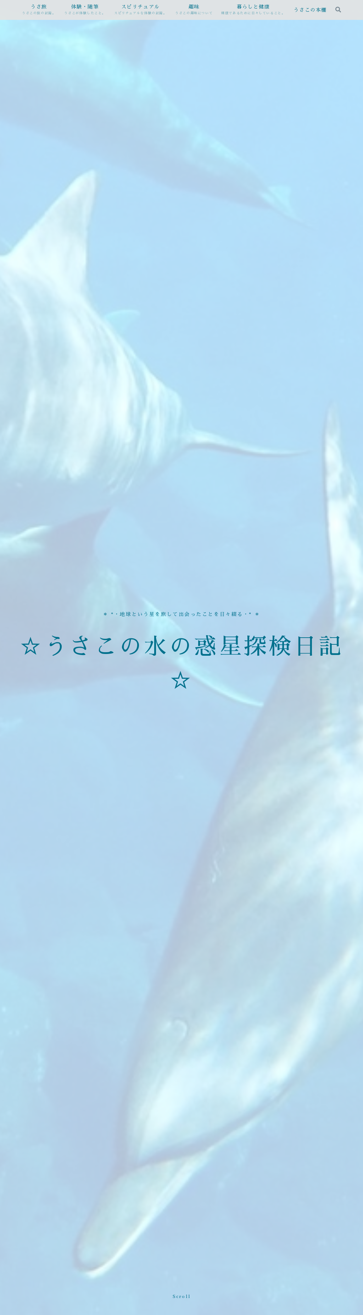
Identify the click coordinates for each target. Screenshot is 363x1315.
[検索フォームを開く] (338, 9)
